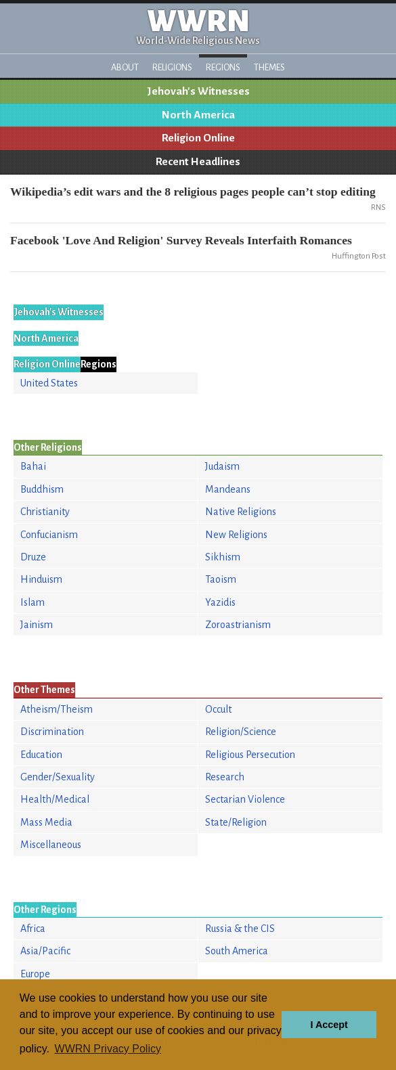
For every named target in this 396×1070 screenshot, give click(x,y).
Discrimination (52, 731)
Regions (223, 67)
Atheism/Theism (56, 709)
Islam (32, 602)
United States (49, 383)
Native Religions (240, 511)
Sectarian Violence (245, 799)
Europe (35, 973)
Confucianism (49, 534)
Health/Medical (54, 799)
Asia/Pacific (45, 950)
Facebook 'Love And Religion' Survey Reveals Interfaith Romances (181, 240)
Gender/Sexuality (57, 777)
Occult (218, 709)
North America (198, 115)
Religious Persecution (250, 754)
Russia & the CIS (240, 928)
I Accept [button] (328, 1024)
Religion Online (198, 138)
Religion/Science (240, 731)
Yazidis (220, 602)
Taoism (220, 579)
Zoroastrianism (238, 624)
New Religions (236, 534)
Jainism (36, 624)
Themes (269, 67)
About (125, 67)
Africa (32, 928)
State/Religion (236, 822)
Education (41, 754)
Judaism (222, 466)
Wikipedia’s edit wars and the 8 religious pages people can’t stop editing (193, 191)
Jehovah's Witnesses (198, 91)
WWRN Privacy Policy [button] (108, 1048)
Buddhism (42, 489)
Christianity (45, 511)
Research (224, 777)
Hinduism (41, 579)
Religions (172, 67)
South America (236, 950)
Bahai (33, 466)
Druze (33, 557)
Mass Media (46, 822)
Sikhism (222, 557)
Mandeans (227, 489)
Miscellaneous (50, 844)
